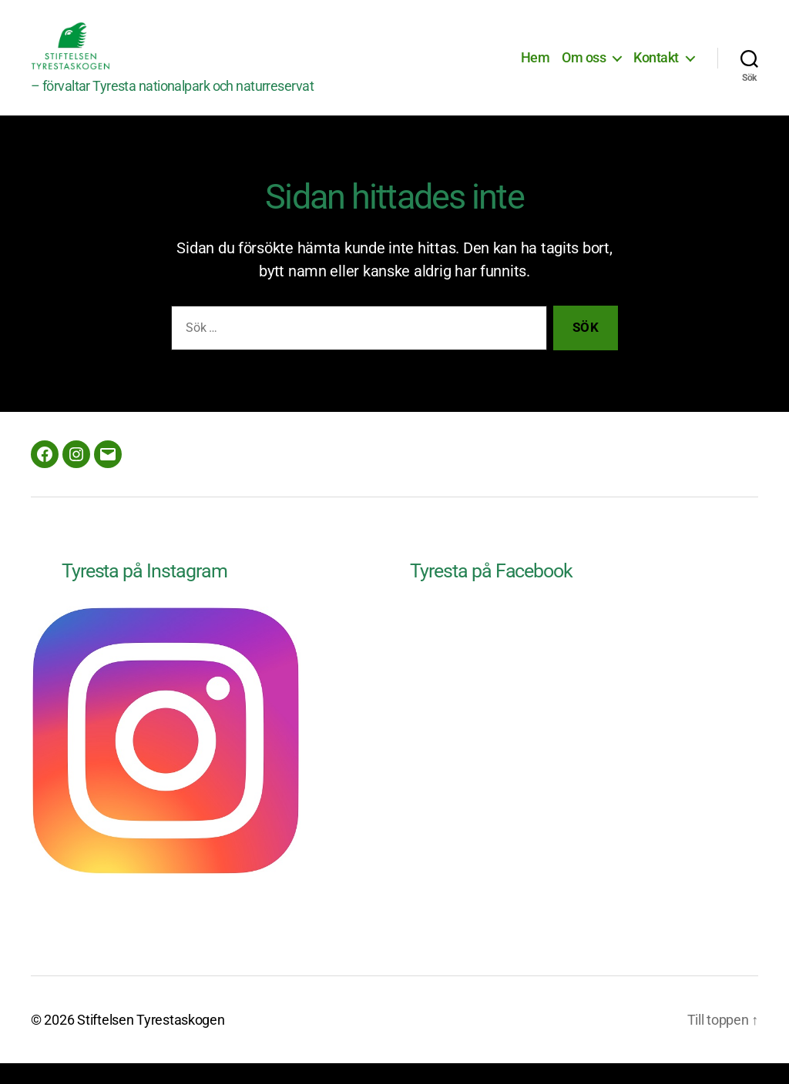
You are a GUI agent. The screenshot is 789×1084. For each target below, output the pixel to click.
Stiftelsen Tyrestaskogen (151, 1040)
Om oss (584, 68)
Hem (535, 68)
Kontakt (656, 68)
